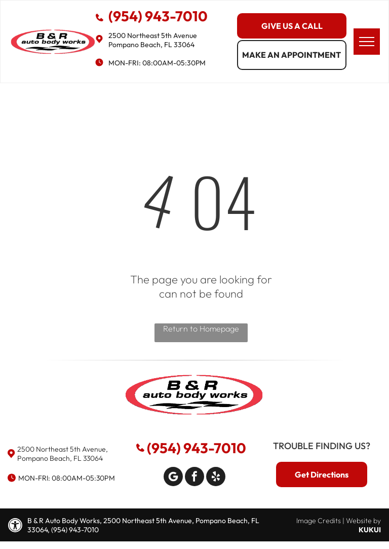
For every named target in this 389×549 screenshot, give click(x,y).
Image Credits (318, 520)
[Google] (173, 478)
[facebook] (194, 478)
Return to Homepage (201, 328)
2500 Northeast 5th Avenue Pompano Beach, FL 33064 (152, 40)
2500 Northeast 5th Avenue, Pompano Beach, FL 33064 (62, 454)
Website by (363, 520)
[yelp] (215, 478)
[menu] (367, 41)
